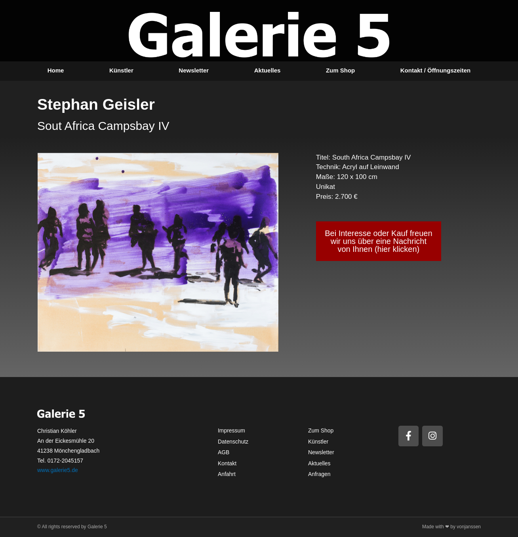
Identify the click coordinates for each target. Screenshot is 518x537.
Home (56, 70)
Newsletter (194, 70)
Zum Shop (340, 70)
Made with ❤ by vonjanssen (451, 526)
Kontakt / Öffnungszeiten (435, 70)
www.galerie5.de (57, 470)
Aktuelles (267, 70)
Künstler (121, 70)
